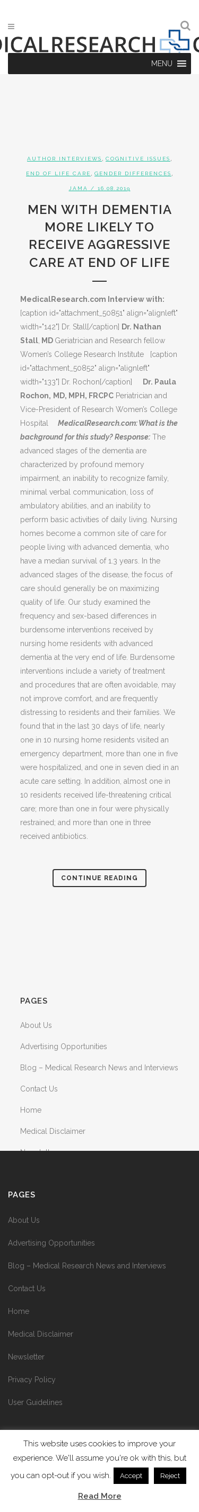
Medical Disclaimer (52, 1131)
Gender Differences (132, 173)
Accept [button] (131, 1476)
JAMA (78, 188)
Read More (100, 1496)
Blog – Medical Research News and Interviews (99, 1067)
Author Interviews (64, 159)
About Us (36, 1025)
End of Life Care (58, 173)
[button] (161, 63)
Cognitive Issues (138, 159)
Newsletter (26, 1357)
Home (30, 1110)
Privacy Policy (32, 1379)
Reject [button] (170, 1476)
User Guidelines (35, 1402)
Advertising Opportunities (63, 1046)
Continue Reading (99, 878)
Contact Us (39, 1089)
